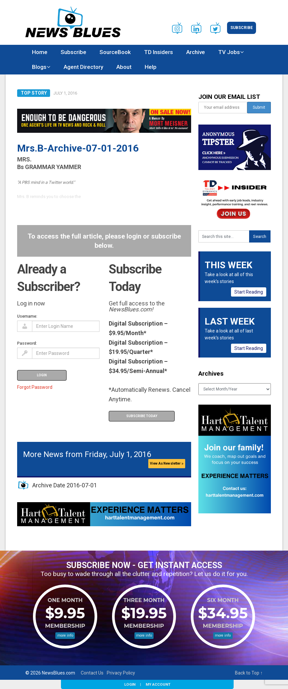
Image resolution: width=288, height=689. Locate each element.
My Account (158, 684)
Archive (195, 52)
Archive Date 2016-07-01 (64, 485)
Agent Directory (83, 67)
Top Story (34, 93)
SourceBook (115, 52)
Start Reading (248, 292)
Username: (27, 316)
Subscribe (241, 27)
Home (39, 52)
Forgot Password (34, 387)
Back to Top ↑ (249, 672)
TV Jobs (229, 52)
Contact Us (92, 672)
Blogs (39, 67)
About (123, 67)
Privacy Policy (121, 672)
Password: (27, 343)
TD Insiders (158, 52)
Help (151, 67)
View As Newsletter (167, 463)
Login (129, 684)
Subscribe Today (141, 416)
